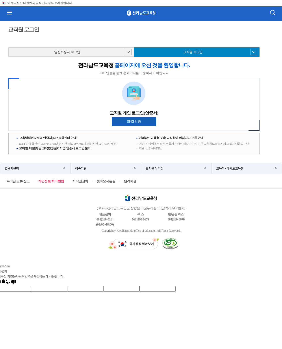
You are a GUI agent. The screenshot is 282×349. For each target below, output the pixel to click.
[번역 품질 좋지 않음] (11, 282)
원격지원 (130, 181)
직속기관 (81, 168)
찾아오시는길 (105, 181)
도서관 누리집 (154, 168)
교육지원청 (12, 168)
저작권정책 (80, 181)
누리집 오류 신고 (18, 181)
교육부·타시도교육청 (230, 168)
